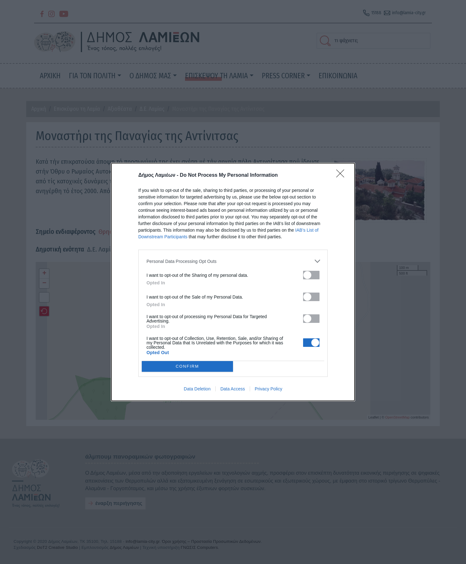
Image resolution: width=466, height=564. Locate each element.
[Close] (342, 175)
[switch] (311, 275)
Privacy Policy (268, 388)
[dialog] (233, 282)
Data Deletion (197, 388)
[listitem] (233, 261)
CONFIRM (187, 366)
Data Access (232, 388)
